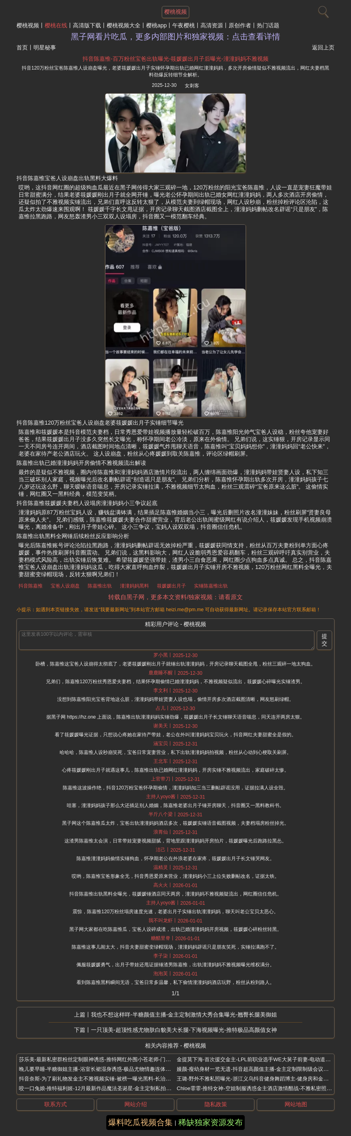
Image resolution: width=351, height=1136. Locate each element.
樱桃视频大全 (123, 25)
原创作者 (240, 25)
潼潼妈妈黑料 (134, 586)
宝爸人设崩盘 (65, 586)
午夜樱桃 (183, 25)
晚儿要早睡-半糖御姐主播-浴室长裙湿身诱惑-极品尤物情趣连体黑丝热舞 (102, 1069)
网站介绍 (135, 1104)
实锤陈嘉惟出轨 (211, 586)
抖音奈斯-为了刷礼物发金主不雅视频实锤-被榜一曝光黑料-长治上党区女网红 (108, 1079)
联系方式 (55, 1104)
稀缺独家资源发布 (210, 1122)
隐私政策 (215, 1104)
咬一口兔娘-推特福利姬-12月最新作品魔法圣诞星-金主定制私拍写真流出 (103, 1088)
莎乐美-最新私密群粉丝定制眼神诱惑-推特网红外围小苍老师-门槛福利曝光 (105, 1059)
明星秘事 (44, 47)
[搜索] (322, 10)
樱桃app (156, 25)
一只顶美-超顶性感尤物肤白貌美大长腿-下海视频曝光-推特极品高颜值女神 (184, 1030)
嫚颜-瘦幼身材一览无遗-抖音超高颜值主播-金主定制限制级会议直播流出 (260, 1069)
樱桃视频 (28, 25)
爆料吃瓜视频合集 (140, 1122)
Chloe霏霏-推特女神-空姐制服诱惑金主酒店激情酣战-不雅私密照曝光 (257, 1088)
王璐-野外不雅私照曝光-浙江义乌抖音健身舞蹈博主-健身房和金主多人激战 (263, 1079)
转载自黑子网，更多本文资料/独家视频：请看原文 (175, 597)
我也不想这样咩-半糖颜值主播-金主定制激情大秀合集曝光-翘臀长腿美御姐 (184, 1014)
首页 (22, 47)
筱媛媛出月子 (171, 586)
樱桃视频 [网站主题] (175, 11)
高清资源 (211, 25)
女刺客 (192, 85)
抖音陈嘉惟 (31, 586)
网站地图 (296, 1104)
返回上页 (323, 47)
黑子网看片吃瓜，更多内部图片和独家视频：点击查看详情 (175, 36)
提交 (324, 640)
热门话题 (268, 25)
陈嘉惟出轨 (100, 586)
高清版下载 (87, 25)
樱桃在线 (56, 25)
